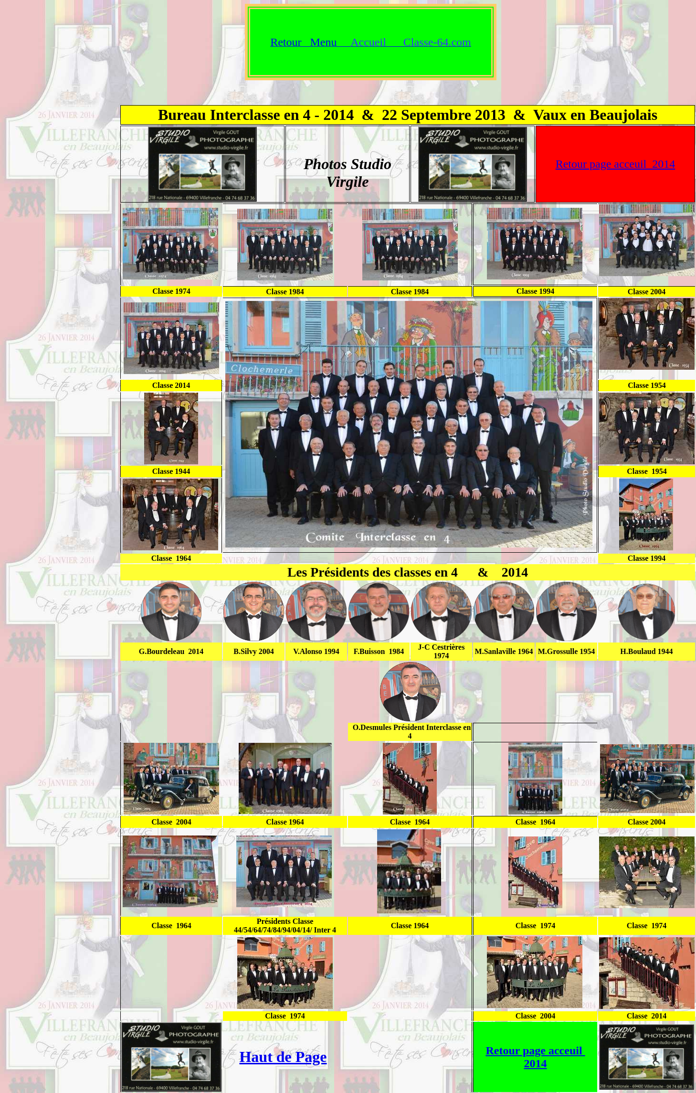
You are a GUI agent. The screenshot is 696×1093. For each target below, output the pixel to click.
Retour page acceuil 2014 (615, 164)
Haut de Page (283, 1056)
